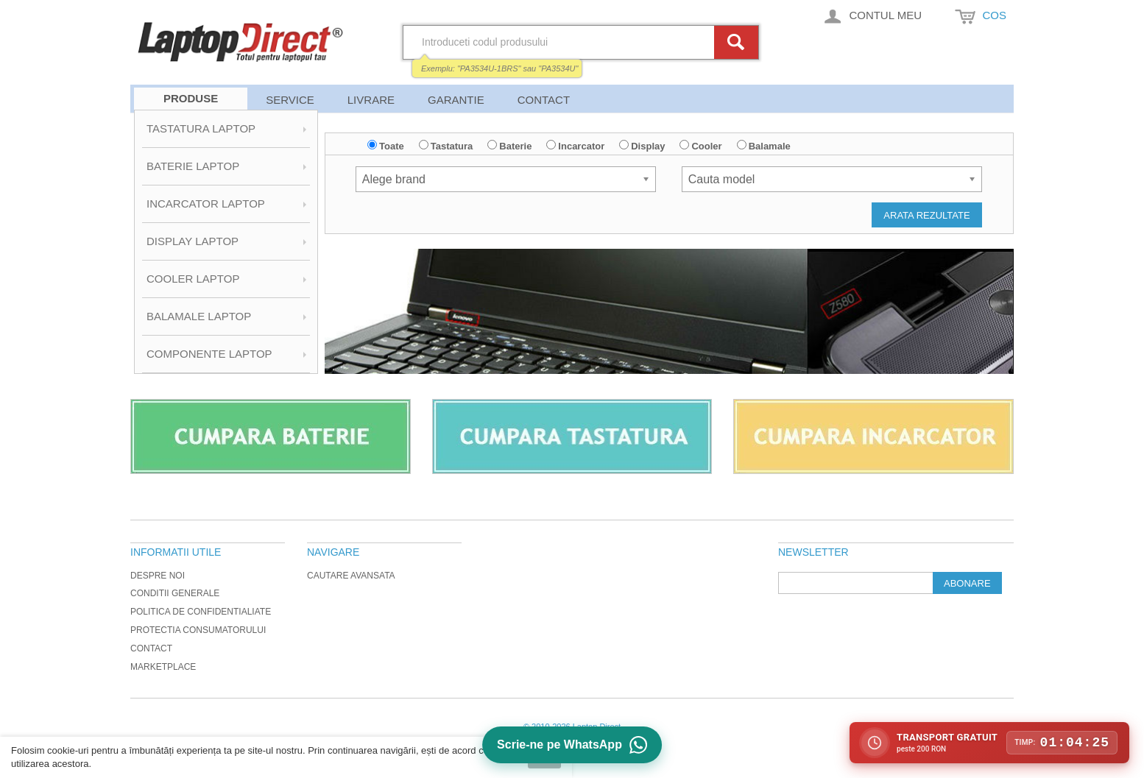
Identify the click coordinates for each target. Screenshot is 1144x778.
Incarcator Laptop (205, 203)
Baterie (515, 146)
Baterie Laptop (192, 166)
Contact (544, 99)
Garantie (456, 99)
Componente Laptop (209, 353)
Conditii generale (174, 593)
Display (648, 146)
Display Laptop (192, 241)
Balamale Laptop (198, 316)
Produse (190, 98)
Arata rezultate (926, 215)
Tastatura (452, 146)
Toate (391, 146)
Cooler (706, 146)
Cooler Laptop (192, 278)
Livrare (371, 99)
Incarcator (581, 146)
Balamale (770, 146)
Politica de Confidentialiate (200, 612)
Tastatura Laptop (200, 128)
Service (290, 99)
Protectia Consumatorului (198, 630)
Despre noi (157, 575)
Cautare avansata (351, 575)
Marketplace (163, 667)
